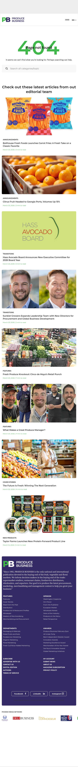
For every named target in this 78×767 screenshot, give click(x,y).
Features (6, 626)
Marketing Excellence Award (54, 670)
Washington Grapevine (52, 626)
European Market (50, 635)
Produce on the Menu (51, 644)
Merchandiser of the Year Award (55, 673)
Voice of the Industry (51, 641)
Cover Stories (8, 629)
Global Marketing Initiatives (54, 679)
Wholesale (7, 641)
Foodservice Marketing (12, 664)
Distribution (7, 635)
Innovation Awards (50, 667)
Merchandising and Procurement (16, 646)
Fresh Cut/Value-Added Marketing (16, 673)
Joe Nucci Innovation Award (54, 676)
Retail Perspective (50, 646)
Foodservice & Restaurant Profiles (16, 638)
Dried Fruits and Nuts (11, 661)
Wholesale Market (50, 638)
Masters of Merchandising (13, 644)
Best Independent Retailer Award (56, 664)
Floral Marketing (9, 670)
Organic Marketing (10, 667)
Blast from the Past (10, 632)
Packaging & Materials (11, 659)
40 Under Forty (49, 661)
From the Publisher (50, 632)
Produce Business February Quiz (56, 659)
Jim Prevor (47, 629)
